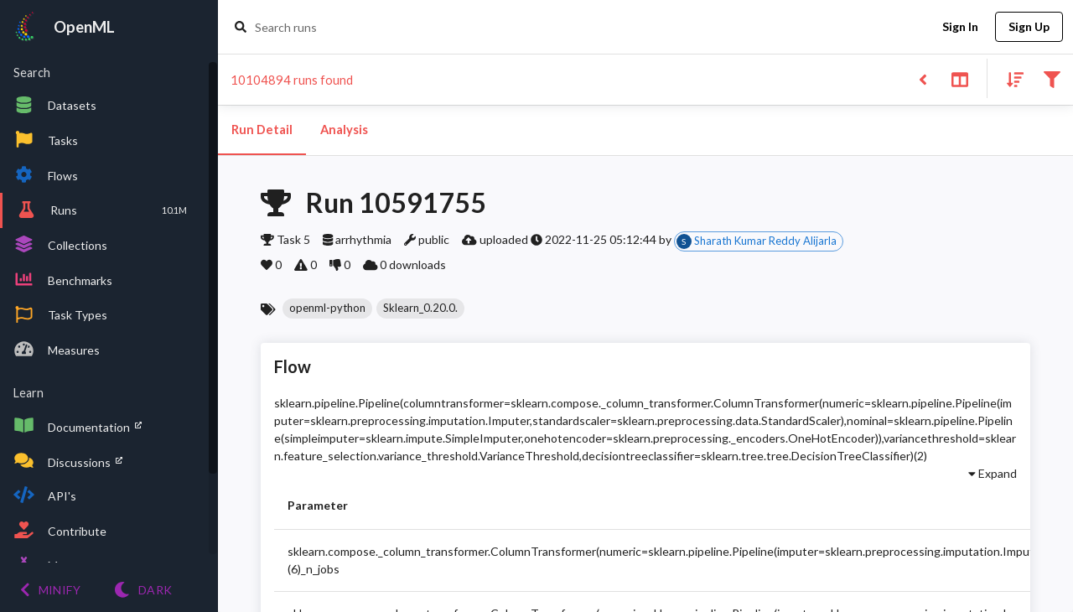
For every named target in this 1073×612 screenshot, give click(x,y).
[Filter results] (1051, 78)
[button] (327, 308)
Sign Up (1029, 27)
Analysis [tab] (343, 130)
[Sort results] (1010, 78)
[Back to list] (922, 78)
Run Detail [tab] (262, 130)
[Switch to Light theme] (143, 590)
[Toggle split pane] (959, 78)
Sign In (960, 27)
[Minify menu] (50, 590)
